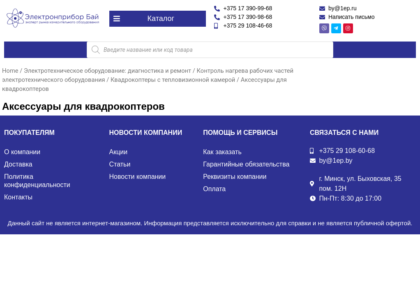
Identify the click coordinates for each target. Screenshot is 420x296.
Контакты (18, 197)
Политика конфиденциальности (37, 180)
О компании (22, 151)
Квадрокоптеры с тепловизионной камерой (173, 79)
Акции (118, 151)
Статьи (120, 164)
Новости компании (137, 176)
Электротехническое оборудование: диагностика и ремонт (107, 70)
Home (10, 70)
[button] (157, 19)
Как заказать (222, 151)
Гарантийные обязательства (246, 164)
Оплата (214, 188)
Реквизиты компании (234, 176)
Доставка (18, 164)
